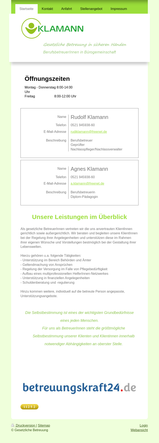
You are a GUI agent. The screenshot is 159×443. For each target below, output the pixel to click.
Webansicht (139, 430)
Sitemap (44, 425)
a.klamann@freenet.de (87, 183)
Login (144, 425)
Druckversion (23, 425)
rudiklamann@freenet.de (89, 131)
